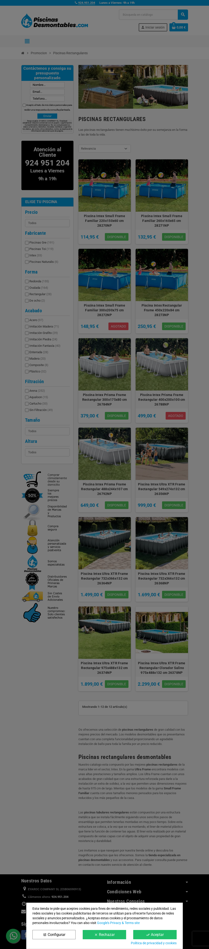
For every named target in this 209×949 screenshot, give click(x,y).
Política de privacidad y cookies (154, 943)
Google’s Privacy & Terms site (118, 923)
